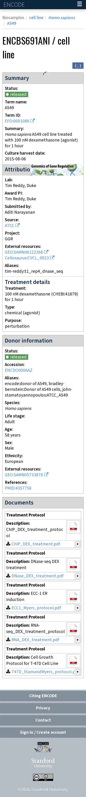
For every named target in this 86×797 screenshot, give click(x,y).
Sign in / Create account (43, 732)
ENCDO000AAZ (18, 370)
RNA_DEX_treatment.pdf (35, 640)
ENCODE (14, 5)
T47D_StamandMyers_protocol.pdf (45, 672)
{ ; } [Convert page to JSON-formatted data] (78, 65)
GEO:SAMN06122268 (24, 252)
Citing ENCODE (43, 696)
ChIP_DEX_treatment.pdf (35, 544)
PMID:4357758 (18, 488)
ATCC (9, 226)
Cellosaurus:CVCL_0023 (27, 258)
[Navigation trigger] (79, 4)
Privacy (43, 708)
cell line (36, 18)
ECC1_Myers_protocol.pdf (36, 608)
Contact (43, 720)
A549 (11, 23)
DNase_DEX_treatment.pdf (37, 576)
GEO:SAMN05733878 (24, 475)
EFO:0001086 (17, 121)
